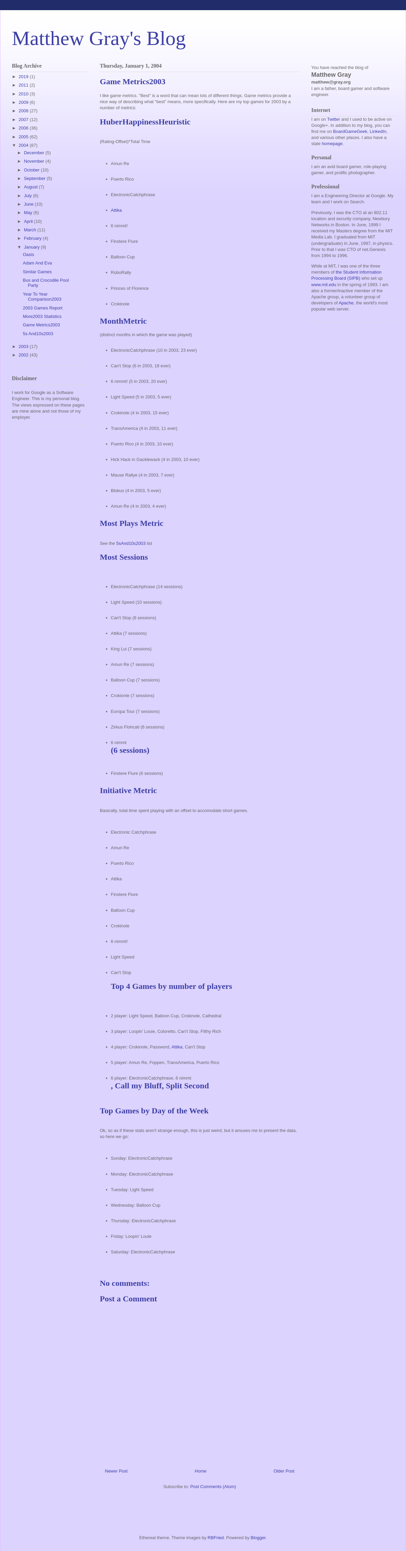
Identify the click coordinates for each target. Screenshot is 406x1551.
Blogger (258, 1537)
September (35, 178)
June (29, 204)
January (32, 247)
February (33, 238)
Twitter (333, 119)
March (31, 229)
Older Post (284, 1471)
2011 (24, 85)
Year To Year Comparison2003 (42, 297)
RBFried (216, 1537)
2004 (24, 145)
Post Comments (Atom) (213, 1486)
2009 (24, 102)
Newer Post (116, 1471)
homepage (332, 143)
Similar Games (37, 271)
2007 (24, 119)
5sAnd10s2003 (130, 543)
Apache (346, 302)
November (35, 161)
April (29, 221)
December (35, 152)
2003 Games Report (42, 307)
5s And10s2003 (38, 333)
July (28, 195)
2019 (24, 76)
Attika (116, 210)
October (32, 169)
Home (201, 1471)
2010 (24, 93)
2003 (24, 346)
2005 (24, 136)
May (28, 212)
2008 (24, 110)
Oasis (28, 254)
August (31, 186)
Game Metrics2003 (41, 324)
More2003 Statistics (42, 316)
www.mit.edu (323, 284)
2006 (24, 128)
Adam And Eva (37, 262)
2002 (24, 354)
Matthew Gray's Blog (99, 38)
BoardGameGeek (350, 131)
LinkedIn (378, 131)
